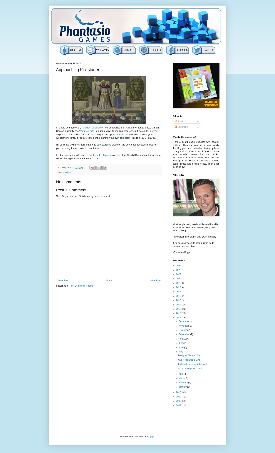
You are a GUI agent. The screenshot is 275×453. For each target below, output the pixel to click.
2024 (179, 265)
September (184, 334)
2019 (179, 283)
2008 (179, 401)
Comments (181, 127)
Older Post (155, 280)
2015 (179, 300)
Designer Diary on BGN (189, 355)
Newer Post (62, 280)
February (183, 382)
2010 (179, 392)
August (182, 338)
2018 (179, 287)
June (181, 347)
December (184, 321)
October (183, 330)
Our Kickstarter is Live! (189, 360)
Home (109, 280)
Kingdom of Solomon (92, 127)
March (182, 378)
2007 (179, 405)
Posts (179, 121)
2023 (179, 270)
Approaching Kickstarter (190, 368)
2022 (179, 274)
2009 (179, 396)
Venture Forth (86, 131)
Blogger (151, 436)
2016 (179, 296)
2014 (179, 304)
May (181, 351)
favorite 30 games (103, 155)
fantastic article (122, 134)
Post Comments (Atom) (81, 286)
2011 (179, 317)
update (68, 172)
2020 (179, 278)
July (181, 343)
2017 (179, 291)
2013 (179, 309)
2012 (179, 313)
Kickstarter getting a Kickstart (192, 364)
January (183, 387)
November (184, 326)
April (181, 374)
